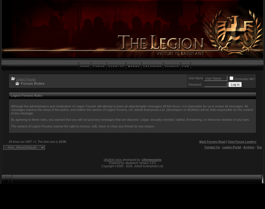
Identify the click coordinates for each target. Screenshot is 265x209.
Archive (248, 147)
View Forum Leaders (242, 141)
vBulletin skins (112, 159)
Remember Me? (242, 79)
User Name (196, 78)
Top (259, 147)
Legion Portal (231, 147)
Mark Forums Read (212, 141)
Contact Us (212, 147)
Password (195, 84)
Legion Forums (26, 79)
